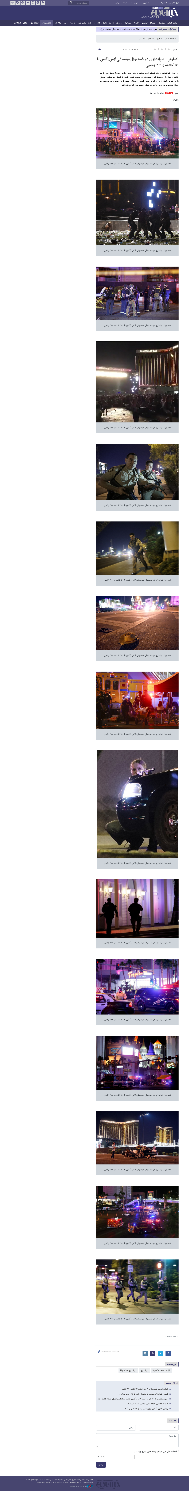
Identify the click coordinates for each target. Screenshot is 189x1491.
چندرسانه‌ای (46, 23)
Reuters (169, 93)
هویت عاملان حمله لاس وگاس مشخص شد (148, 1404)
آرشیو (117, 2)
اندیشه (73, 23)
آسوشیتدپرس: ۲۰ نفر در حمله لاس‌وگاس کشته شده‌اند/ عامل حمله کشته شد (133, 1399)
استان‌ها (17, 23)
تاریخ (111, 23)
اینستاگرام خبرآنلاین (32, 3)
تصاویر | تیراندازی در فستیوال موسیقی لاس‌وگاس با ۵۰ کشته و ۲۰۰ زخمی (138, 62)
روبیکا (12, 3)
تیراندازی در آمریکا (128, 1370)
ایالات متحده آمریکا (161, 1370)
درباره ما (135, 2)
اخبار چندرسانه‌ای (155, 38)
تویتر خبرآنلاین (27, 3)
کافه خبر (58, 23)
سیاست (161, 23)
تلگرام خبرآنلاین (38, 3)
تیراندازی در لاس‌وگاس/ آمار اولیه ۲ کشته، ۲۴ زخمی (144, 1389)
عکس (141, 38)
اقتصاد (153, 23)
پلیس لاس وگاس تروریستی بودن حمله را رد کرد (146, 1408)
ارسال (101, 1464)
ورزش (118, 23)
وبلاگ (25, 23)
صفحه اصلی (172, 23)
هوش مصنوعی (84, 23)
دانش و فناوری (100, 23)
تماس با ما (145, 2)
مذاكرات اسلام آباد (167, 29)
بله (17, 3)
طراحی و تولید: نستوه (81, 1486)
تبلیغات (125, 2)
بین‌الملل (127, 23)
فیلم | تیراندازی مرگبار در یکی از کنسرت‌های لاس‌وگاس (144, 1394)
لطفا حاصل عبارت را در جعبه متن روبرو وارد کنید (156, 1451)
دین (66, 23)
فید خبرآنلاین (43, 3)
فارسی (172, 2)
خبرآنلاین (159, 13)
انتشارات (34, 23)
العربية (164, 2)
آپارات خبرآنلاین (22, 3)
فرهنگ (145, 23)
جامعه (136, 23)
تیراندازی (144, 1370)
